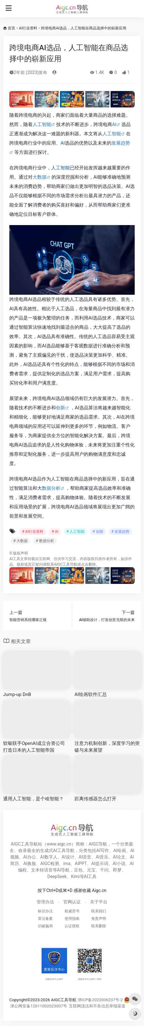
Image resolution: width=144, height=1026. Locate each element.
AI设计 (68, 856)
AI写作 (102, 850)
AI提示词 (99, 863)
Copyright (18, 1000)
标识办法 (45, 911)
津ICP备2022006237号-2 (100, 1000)
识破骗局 (45, 926)
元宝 (91, 869)
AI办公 (29, 856)
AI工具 (14, 559)
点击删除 (88, 564)
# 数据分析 (45, 541)
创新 (60, 408)
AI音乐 (102, 856)
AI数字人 (48, 856)
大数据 (40, 177)
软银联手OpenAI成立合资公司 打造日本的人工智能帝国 (34, 747)
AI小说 (119, 863)
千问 (104, 869)
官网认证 (72, 901)
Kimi (75, 876)
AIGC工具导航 (65, 564)
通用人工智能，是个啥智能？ (33, 799)
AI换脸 (29, 863)
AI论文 (119, 856)
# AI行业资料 (32, 531)
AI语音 (85, 856)
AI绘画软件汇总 (90, 694)
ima (66, 863)
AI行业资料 (28, 28)
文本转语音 (42, 869)
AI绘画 (119, 850)
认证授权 (72, 926)
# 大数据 (20, 541)
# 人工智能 (75, 531)
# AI (55, 531)
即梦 (117, 869)
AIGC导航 (98, 843)
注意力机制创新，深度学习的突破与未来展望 (107, 747)
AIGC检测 (49, 863)
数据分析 (51, 488)
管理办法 (45, 901)
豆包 (78, 869)
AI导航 (63, 869)
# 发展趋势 (120, 531)
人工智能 (42, 124)
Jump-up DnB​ (17, 694)
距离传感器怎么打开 (95, 799)
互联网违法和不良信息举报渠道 (97, 1006)
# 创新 (97, 531)
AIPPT (81, 863)
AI (114, 124)
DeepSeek (57, 876)
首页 (11, 28)
